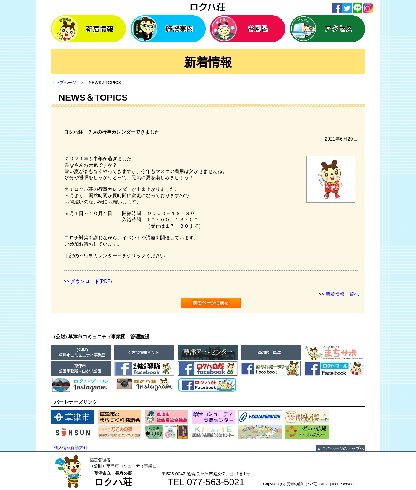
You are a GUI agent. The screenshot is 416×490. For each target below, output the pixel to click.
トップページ (63, 82)
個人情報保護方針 (71, 447)
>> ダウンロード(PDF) (88, 281)
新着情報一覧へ (342, 294)
